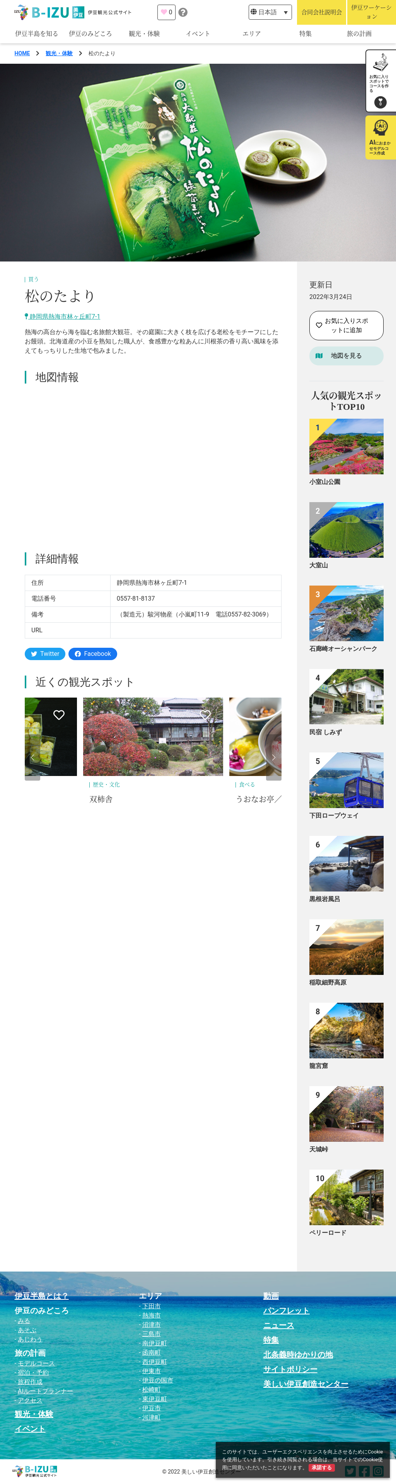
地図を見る (346, 355)
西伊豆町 (154, 1361)
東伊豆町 (154, 1398)
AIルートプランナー (45, 1391)
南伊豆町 (154, 1343)
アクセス (30, 1400)
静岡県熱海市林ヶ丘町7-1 (62, 316)
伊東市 (151, 1371)
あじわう (30, 1339)
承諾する (322, 1467)
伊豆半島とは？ (42, 1296)
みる (24, 1320)
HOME (22, 53)
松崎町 (151, 1389)
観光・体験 (144, 34)
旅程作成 (30, 1382)
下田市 (151, 1306)
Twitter (45, 653)
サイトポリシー (290, 1369)
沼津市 (151, 1324)
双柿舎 (101, 799)
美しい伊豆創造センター (305, 1384)
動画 (271, 1296)
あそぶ (27, 1330)
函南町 (151, 1352)
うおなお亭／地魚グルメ (278, 799)
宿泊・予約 (33, 1372)
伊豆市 (151, 1408)
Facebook (93, 653)
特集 (305, 34)
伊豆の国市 (157, 1380)
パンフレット (286, 1310)
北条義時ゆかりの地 (298, 1354)
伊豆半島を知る (36, 34)
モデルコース (36, 1363)
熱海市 (151, 1315)
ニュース (278, 1325)
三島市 (151, 1334)
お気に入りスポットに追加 (342, 325)
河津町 (151, 1417)
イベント (198, 34)
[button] (32, 757)
